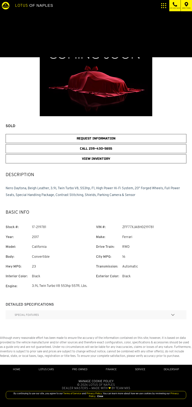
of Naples (34, 5)
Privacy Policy (94, 393)
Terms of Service (72, 393)
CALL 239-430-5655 (96, 148)
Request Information (96, 138)
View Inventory (96, 159)
